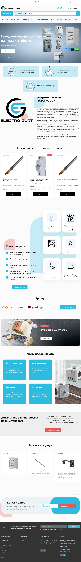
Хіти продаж (25, 148)
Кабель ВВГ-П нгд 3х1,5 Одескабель (67, 179)
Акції (59, 19)
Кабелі (22, 540)
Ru (1, 2)
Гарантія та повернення (41, 19)
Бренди (3, 552)
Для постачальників (6, 555)
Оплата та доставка (6, 545)
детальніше (46, 338)
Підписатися (74, 526)
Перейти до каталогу (53, 430)
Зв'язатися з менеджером (64, 505)
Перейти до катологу (8, 50)
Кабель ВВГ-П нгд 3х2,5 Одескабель (10, 179)
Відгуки (75, 19)
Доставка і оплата (27, 19)
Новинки (45, 148)
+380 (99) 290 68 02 (29, 2)
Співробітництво (9, 2)
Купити (13, 194)
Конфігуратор (15, 19)
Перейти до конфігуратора (46, 505)
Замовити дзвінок (19, 2)
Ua (3, 2)
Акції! (60, 148)
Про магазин (4, 19)
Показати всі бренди (68, 307)
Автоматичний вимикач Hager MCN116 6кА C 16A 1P (39, 179)
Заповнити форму (20, 287)
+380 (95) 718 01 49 (65, 551)
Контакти (67, 19)
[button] (16, 57)
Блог (52, 19)
